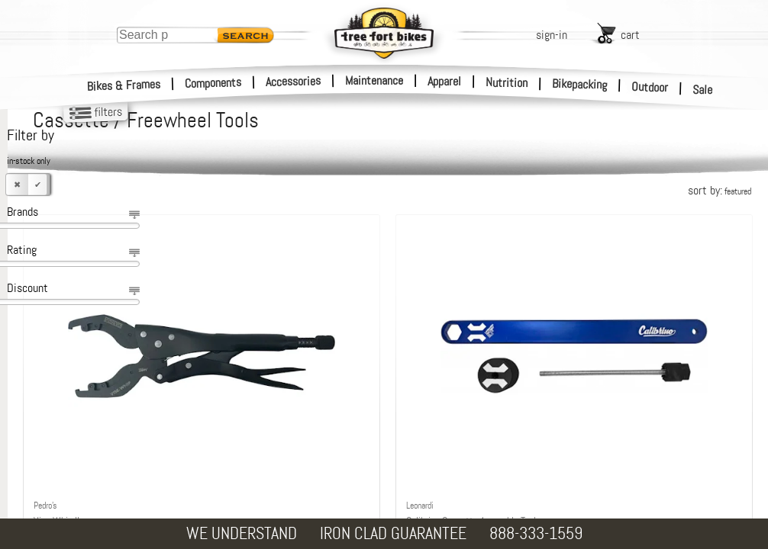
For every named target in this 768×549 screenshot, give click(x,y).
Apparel (444, 81)
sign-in (551, 35)
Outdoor (650, 87)
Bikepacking (580, 84)
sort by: (719, 190)
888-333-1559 (535, 533)
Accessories (293, 81)
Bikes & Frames (124, 85)
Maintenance (374, 80)
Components (213, 83)
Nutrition (507, 82)
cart (630, 35)
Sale (702, 90)
